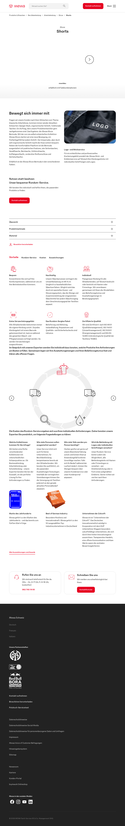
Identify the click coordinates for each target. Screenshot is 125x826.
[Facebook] (12, 802)
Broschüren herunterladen (20, 701)
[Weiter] (89, 59)
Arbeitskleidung (50, 15)
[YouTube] (24, 802)
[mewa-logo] (17, 6)
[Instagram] (18, 802)
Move (61, 15)
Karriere (12, 772)
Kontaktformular (85, 589)
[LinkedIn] (30, 802)
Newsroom (13, 766)
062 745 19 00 (28, 589)
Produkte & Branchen (17, 15)
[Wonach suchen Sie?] (49, 6)
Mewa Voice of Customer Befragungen (25, 743)
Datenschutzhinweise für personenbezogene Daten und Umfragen (36, 731)
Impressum (13, 737)
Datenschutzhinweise (18, 719)
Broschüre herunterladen (20, 244)
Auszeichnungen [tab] (56, 257)
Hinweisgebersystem (18, 749)
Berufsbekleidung (34, 15)
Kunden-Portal (15, 778)
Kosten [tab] (43, 257)
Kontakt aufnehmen (93, 6)
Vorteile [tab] (13, 257)
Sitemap (12, 754)
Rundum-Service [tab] (28, 257)
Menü (111, 6)
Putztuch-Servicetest (19, 707)
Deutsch (12, 624)
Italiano (12, 636)
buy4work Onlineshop (18, 784)
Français (12, 630)
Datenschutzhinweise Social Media (24, 725)
